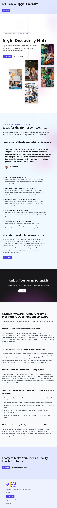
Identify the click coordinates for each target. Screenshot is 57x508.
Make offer (23, 291)
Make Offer (6, 467)
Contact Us (25, 33)
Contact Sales (7, 56)
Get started (6, 10)
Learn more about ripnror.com (20, 467)
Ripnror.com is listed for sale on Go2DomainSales (18, 489)
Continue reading (33, 291)
